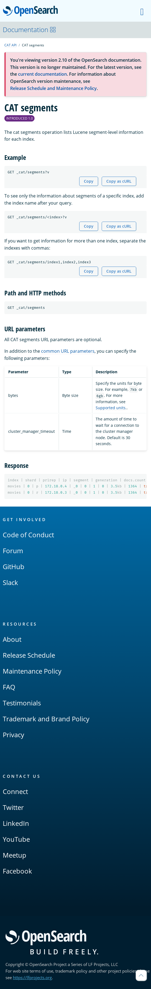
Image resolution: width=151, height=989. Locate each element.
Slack (10, 582)
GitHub (13, 566)
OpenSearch (32, 11)
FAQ (9, 686)
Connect (15, 791)
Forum (13, 550)
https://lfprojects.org (32, 977)
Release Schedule (29, 655)
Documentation (29, 29)
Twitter (13, 807)
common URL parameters (68, 351)
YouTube (16, 839)
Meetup (14, 855)
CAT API (10, 45)
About (12, 639)
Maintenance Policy (32, 671)
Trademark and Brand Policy (46, 718)
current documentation (42, 74)
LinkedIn (16, 823)
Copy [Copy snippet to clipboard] (88, 181)
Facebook (17, 870)
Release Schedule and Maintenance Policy (53, 88)
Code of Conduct (28, 534)
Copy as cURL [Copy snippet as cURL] (119, 181)
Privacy (13, 734)
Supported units (111, 407)
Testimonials (22, 702)
